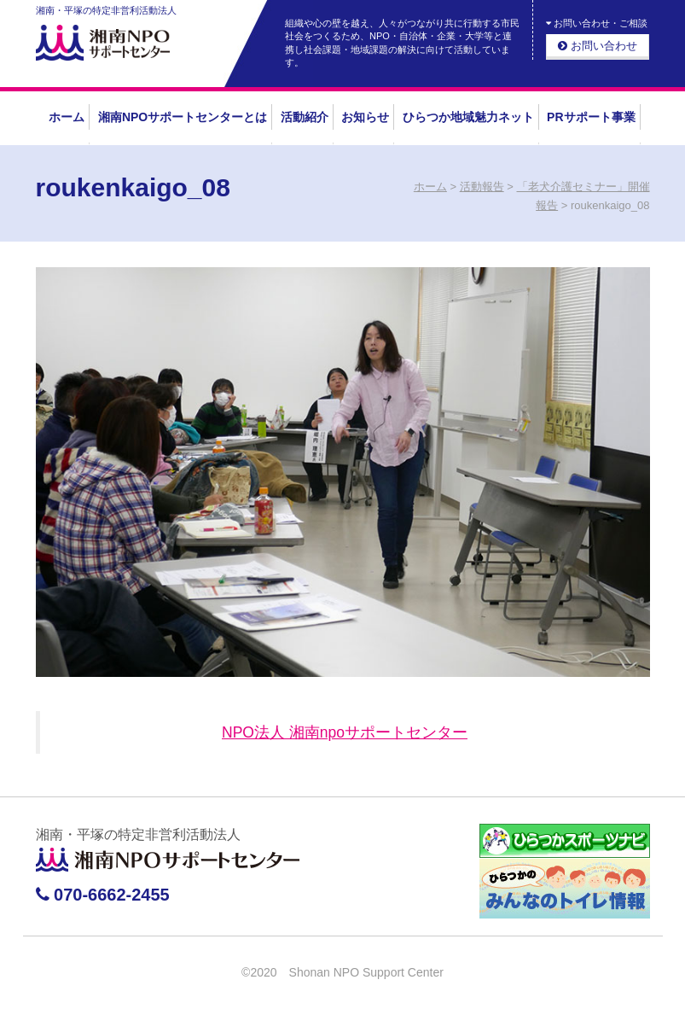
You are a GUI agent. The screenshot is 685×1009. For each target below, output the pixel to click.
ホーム (66, 117)
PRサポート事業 (591, 117)
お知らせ (365, 117)
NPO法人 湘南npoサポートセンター (344, 732)
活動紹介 (304, 117)
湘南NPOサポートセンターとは (182, 117)
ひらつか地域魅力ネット (468, 117)
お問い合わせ (597, 45)
